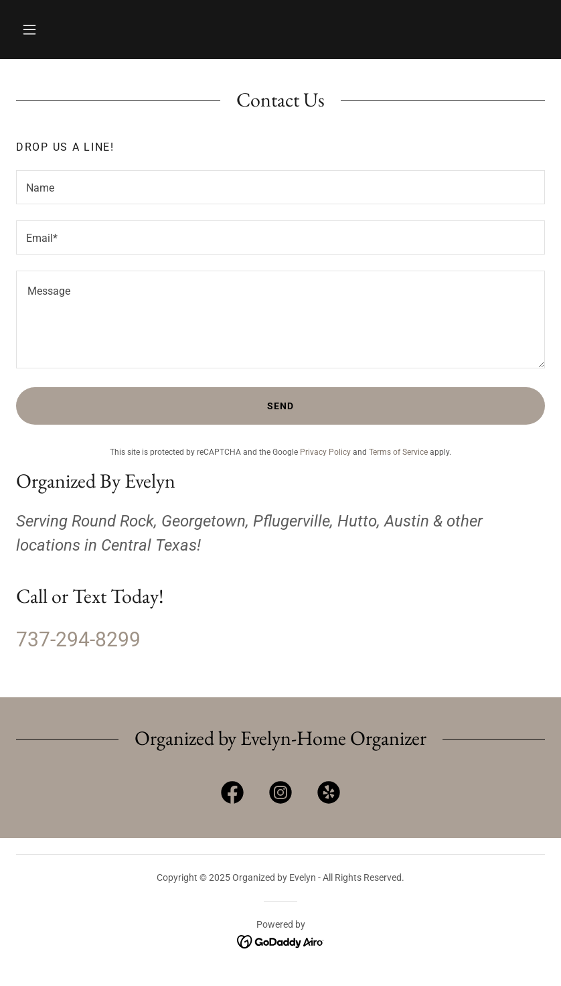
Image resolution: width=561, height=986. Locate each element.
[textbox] (280, 187)
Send (280, 406)
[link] (232, 795)
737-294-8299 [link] (78, 639)
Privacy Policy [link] (325, 452)
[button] (29, 29)
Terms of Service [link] (398, 452)
